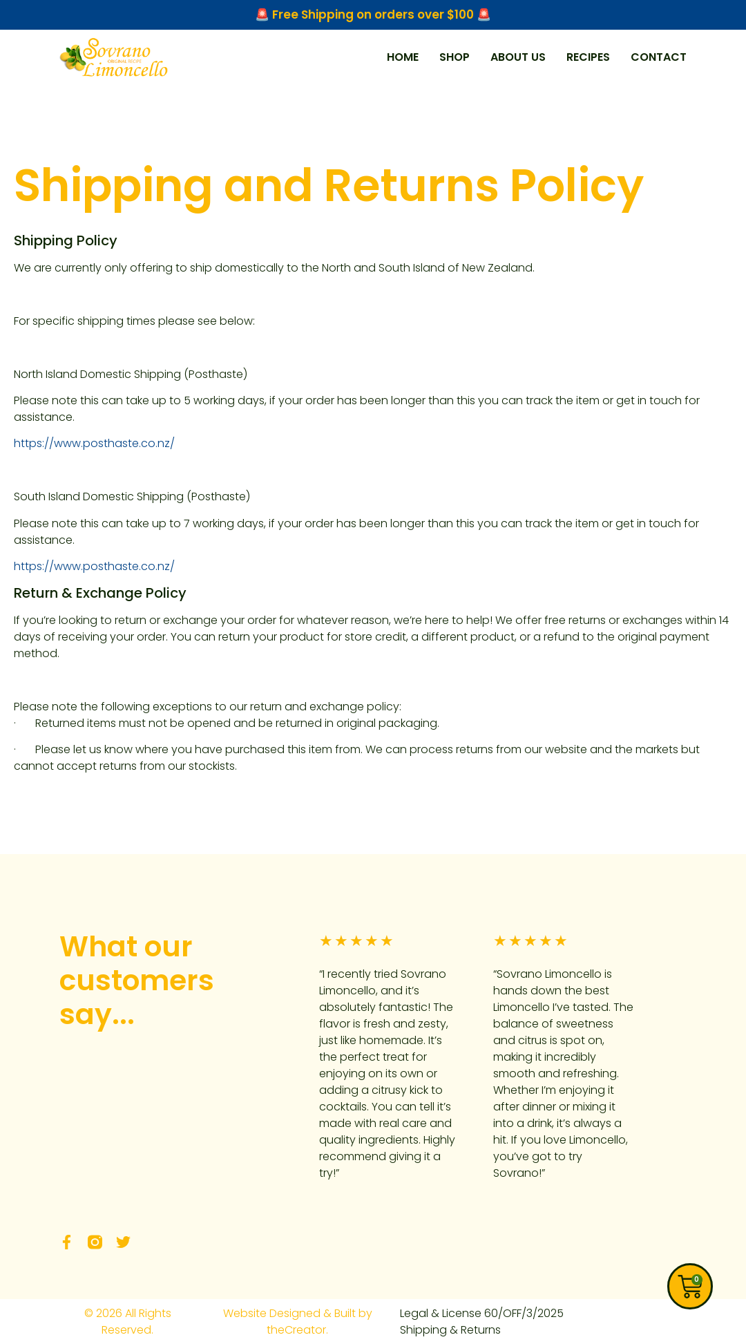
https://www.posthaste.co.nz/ (94, 443)
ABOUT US (518, 57)
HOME (403, 57)
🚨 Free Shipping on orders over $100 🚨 (373, 14)
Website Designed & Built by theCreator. (297, 1321)
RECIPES (588, 57)
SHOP (454, 57)
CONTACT (659, 57)
